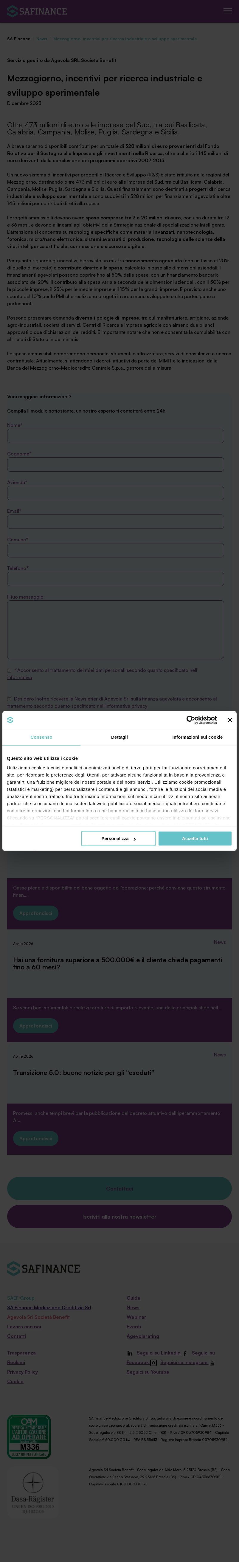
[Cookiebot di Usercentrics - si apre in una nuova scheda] (191, 719)
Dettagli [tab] (119, 737)
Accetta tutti (195, 838)
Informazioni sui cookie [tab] (198, 737)
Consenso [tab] (41, 737)
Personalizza (119, 838)
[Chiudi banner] (230, 720)
